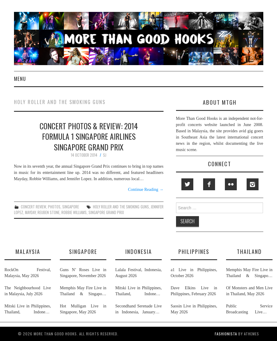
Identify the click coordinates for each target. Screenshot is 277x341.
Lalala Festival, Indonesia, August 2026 (138, 273)
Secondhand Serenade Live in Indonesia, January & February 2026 (138, 309)
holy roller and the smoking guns (121, 207)
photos (54, 207)
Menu (20, 78)
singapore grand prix (106, 212)
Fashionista (226, 334)
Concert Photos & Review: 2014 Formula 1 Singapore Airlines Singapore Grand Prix (89, 136)
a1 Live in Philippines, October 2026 (194, 273)
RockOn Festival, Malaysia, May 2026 (27, 273)
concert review (33, 207)
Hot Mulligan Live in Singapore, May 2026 (83, 309)
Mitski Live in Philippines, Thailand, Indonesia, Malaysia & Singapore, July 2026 (27, 309)
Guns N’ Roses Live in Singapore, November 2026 (83, 273)
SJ (104, 155)
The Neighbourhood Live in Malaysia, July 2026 (27, 291)
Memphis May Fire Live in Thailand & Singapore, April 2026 (83, 291)
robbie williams (74, 212)
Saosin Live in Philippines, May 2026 (194, 309)
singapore (70, 207)
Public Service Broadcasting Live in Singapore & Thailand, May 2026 (249, 309)
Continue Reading (146, 189)
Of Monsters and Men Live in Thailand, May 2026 (249, 291)
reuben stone (49, 212)
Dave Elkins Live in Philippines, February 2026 (194, 291)
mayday (30, 212)
